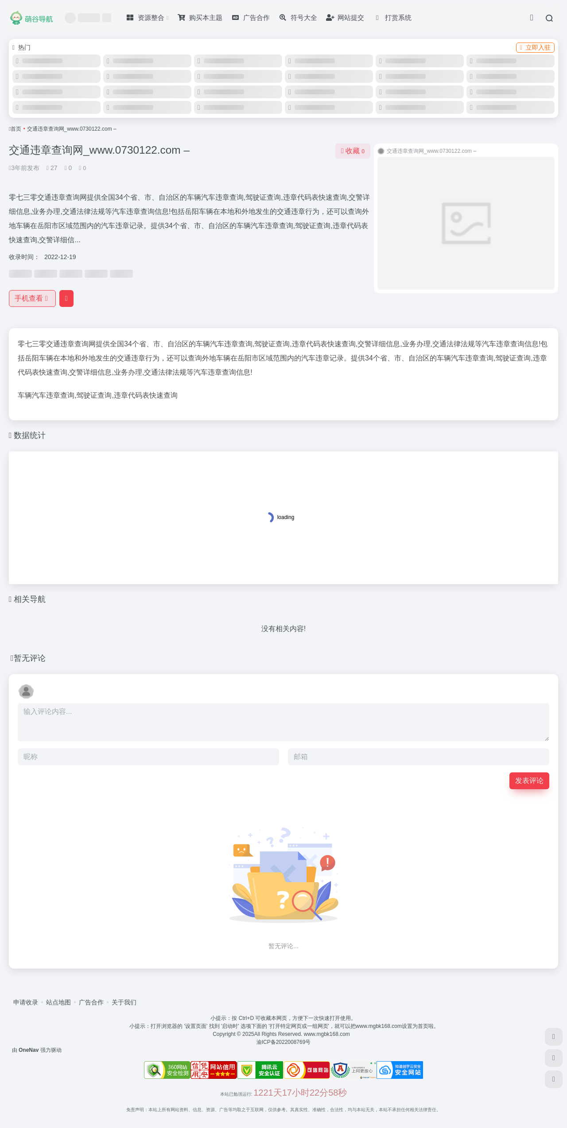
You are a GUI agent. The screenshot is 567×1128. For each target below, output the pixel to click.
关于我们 (124, 1002)
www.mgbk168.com (328, 1034)
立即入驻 (535, 47)
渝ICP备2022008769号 (283, 1042)
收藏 (353, 151)
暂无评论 (30, 658)
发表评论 (529, 780)
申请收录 (25, 1002)
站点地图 (58, 1002)
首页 (16, 129)
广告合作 (91, 1002)
